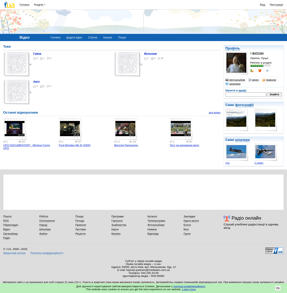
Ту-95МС (258, 163)
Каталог (152, 216)
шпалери (233, 84)
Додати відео (74, 37)
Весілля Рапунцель (126, 145)
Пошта (7, 216)
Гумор (37, 53)
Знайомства (118, 224)
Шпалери (45, 229)
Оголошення (47, 220)
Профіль (232, 48)
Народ (43, 224)
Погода (79, 220)
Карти (115, 229)
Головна (24, 4)
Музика (115, 233)
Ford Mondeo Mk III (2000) (74, 145)
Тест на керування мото (184, 145)
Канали (107, 37)
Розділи (38, 4)
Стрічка (92, 37)
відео (253, 80)
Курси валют (191, 220)
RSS (6, 220)
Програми (117, 216)
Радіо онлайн (246, 218)
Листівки (80, 229)
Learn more (189, 289)
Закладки (189, 216)
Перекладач (10, 224)
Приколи (80, 224)
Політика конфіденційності (46, 253)
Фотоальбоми (155, 224)
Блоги (187, 224)
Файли (43, 233)
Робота (43, 216)
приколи (269, 80)
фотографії (244, 105)
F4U (227, 163)
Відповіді (153, 233)
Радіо (6, 237)
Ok (278, 288)
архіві (242, 90)
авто (36, 81)
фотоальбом (235, 80)
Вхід (262, 4)
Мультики (150, 53)
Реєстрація (276, 4)
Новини (152, 229)
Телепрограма (156, 220)
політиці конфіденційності (189, 286)
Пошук (122, 37)
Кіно (186, 229)
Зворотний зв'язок (14, 253)
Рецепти (80, 233)
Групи (187, 233)
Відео (6, 229)
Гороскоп (117, 220)
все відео (214, 112)
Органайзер (10, 233)
